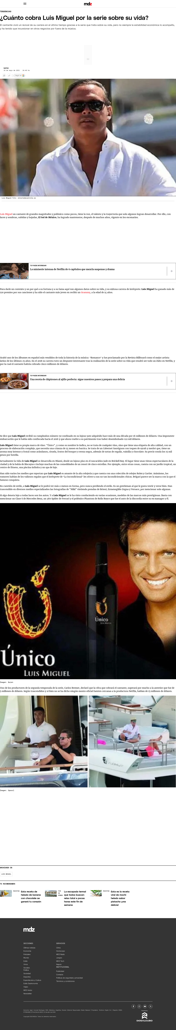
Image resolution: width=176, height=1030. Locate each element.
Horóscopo (60, 951)
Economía (27, 951)
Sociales (26, 968)
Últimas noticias (29, 948)
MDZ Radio (60, 954)
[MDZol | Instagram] (139, 1006)
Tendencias (5, 11)
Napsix (6, 68)
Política (26, 970)
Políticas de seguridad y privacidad (69, 978)
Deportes (27, 977)
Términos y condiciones (65, 981)
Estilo (25, 961)
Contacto (59, 975)
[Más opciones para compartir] (9, 75)
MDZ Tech (60, 961)
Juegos (59, 958)
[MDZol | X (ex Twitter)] (150, 1006)
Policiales (27, 954)
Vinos (25, 964)
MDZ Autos (27, 990)
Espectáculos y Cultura (32, 980)
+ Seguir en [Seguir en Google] (19, 75)
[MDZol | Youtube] (145, 1006)
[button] (24, 4)
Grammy (85, 292)
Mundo (26, 958)
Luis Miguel (6, 214)
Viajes (25, 987)
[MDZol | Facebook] (133, 1006)
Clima (58, 948)
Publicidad (60, 971)
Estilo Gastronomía (30, 983)
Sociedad (27, 973)
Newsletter (27, 994)
